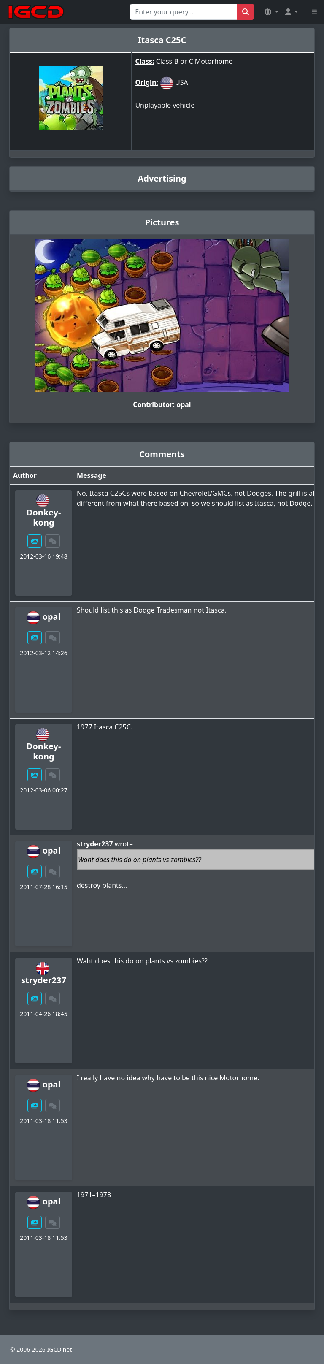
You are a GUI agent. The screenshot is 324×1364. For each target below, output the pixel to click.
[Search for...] (183, 12)
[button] (271, 11)
